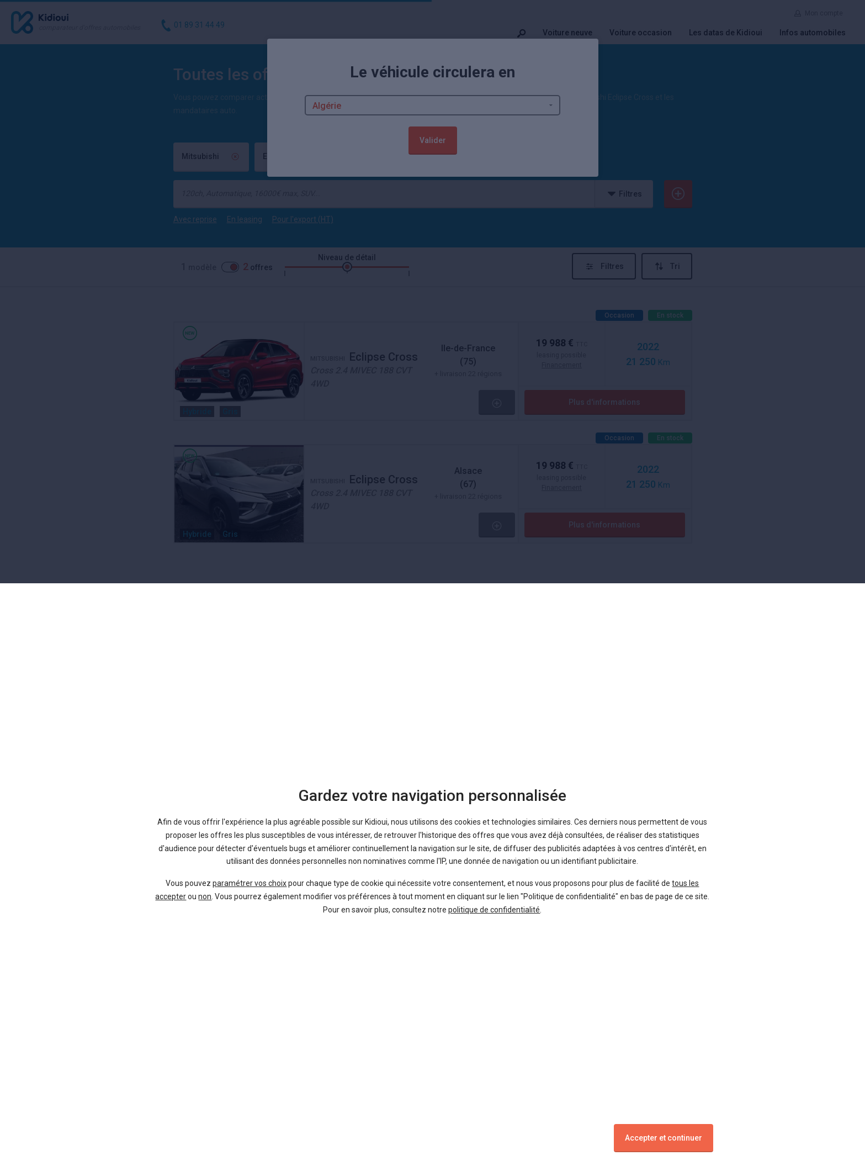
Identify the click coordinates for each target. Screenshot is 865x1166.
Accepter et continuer (663, 1137)
